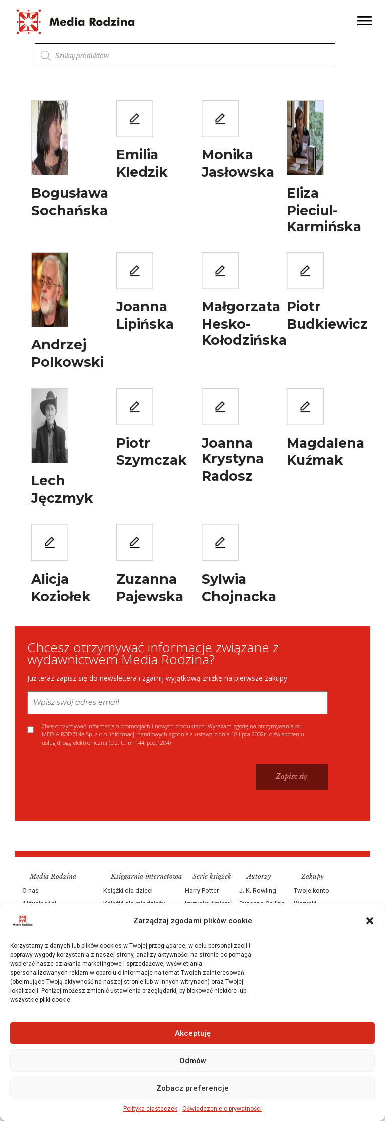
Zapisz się (291, 775)
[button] (370, 921)
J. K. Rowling (257, 890)
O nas (31, 890)
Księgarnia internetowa (146, 876)
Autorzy (259, 876)
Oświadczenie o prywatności (222, 1108)
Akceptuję (193, 1033)
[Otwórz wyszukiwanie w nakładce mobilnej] (185, 55)
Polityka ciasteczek (150, 1108)
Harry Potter (202, 890)
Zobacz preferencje (192, 1088)
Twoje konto (311, 890)
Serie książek (211, 876)
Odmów (192, 1060)
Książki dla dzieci (128, 890)
